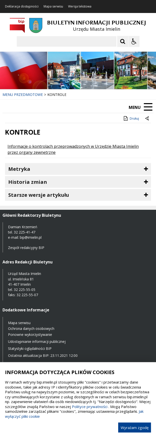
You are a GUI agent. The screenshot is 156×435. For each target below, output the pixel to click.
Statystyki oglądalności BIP (30, 348)
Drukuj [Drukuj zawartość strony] (131, 118)
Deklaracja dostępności (22, 6)
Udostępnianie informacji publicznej (37, 341)
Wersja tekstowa (79, 6)
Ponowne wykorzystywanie (30, 334)
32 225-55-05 (24, 289)
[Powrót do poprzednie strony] (147, 119)
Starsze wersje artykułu (38, 195)
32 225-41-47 (24, 232)
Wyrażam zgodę (134, 427)
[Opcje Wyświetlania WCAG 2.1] (133, 41)
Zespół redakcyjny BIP (26, 247)
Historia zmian (27, 182)
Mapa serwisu (53, 6)
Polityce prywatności (89, 406)
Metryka (19, 169)
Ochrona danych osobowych (31, 328)
